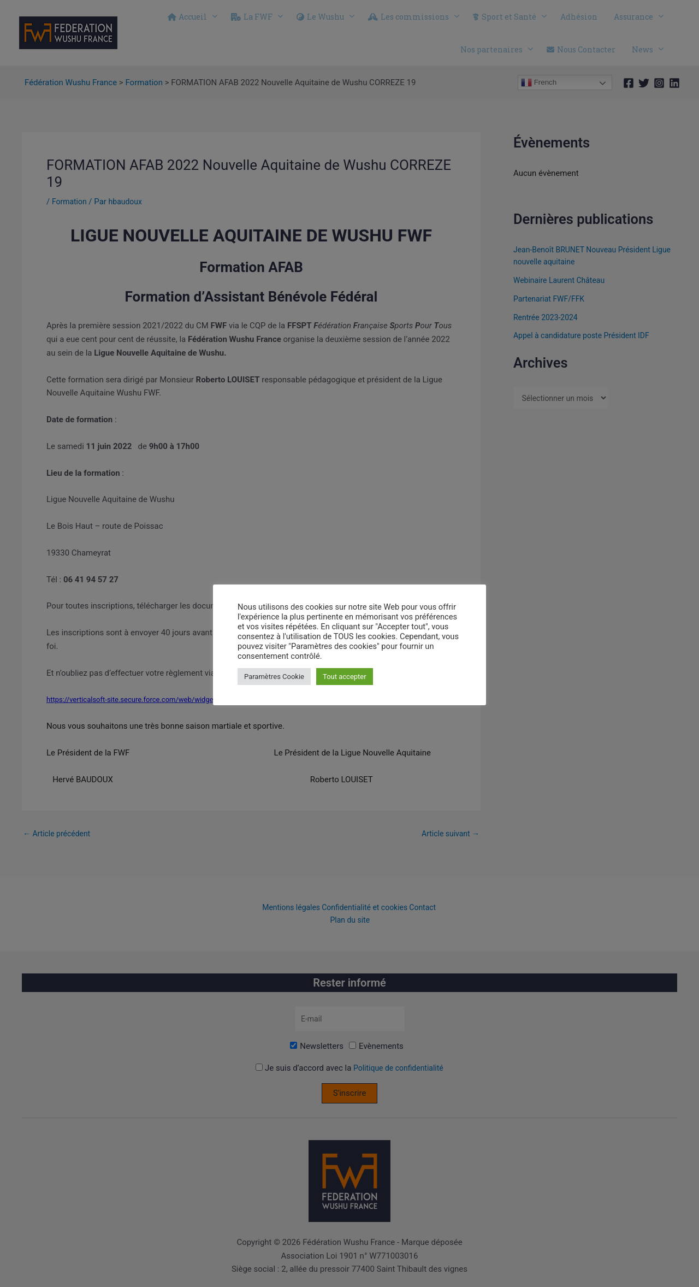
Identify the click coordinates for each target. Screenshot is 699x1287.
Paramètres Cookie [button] (274, 676)
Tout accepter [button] (344, 676)
